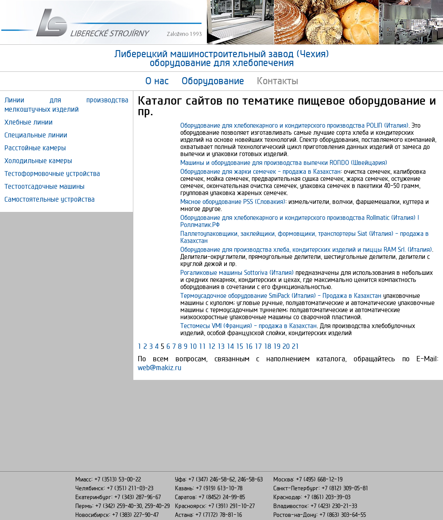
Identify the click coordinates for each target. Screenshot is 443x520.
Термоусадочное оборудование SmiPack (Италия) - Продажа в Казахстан (280, 295)
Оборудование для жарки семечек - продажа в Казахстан (260, 171)
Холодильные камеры (38, 160)
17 (258, 346)
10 (193, 346)
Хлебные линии (28, 122)
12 (211, 346)
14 (230, 346)
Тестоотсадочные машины (44, 186)
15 (239, 346)
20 (286, 346)
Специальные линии (35, 135)
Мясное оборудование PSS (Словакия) (232, 201)
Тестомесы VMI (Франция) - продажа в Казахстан (248, 325)
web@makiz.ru (159, 367)
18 (267, 346)
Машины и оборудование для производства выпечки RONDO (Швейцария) (283, 162)
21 (295, 346)
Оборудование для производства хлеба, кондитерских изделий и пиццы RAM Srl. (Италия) (306, 249)
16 (249, 346)
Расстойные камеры (35, 148)
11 (202, 346)
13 (221, 346)
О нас (157, 80)
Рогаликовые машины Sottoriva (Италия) (237, 272)
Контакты (277, 80)
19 (276, 346)
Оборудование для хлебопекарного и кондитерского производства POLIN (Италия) (294, 125)
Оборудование (213, 80)
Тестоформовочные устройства (52, 173)
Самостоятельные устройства (49, 199)
